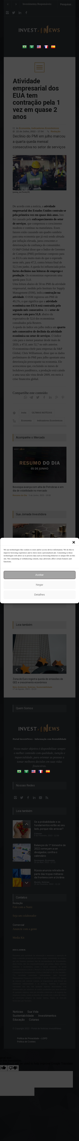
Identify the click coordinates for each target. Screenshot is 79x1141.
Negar (39, 584)
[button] (73, 542)
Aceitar (39, 574)
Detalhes (39, 594)
